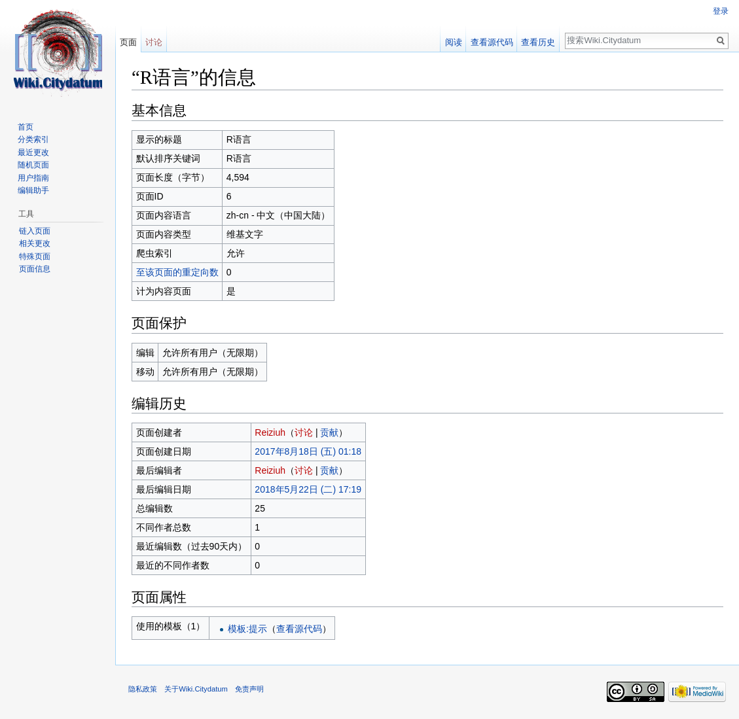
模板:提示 (247, 628)
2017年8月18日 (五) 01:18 (308, 451)
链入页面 (34, 231)
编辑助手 (33, 190)
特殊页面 (34, 256)
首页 (25, 127)
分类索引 (33, 139)
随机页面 (33, 164)
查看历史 (538, 42)
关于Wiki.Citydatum (196, 689)
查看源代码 (299, 628)
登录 (721, 11)
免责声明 (249, 689)
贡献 (329, 432)
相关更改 (34, 243)
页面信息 (34, 268)
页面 (128, 42)
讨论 (304, 432)
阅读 (453, 42)
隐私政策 (142, 689)
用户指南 (33, 178)
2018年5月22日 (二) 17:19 (308, 489)
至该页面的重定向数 (177, 272)
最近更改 (33, 152)
